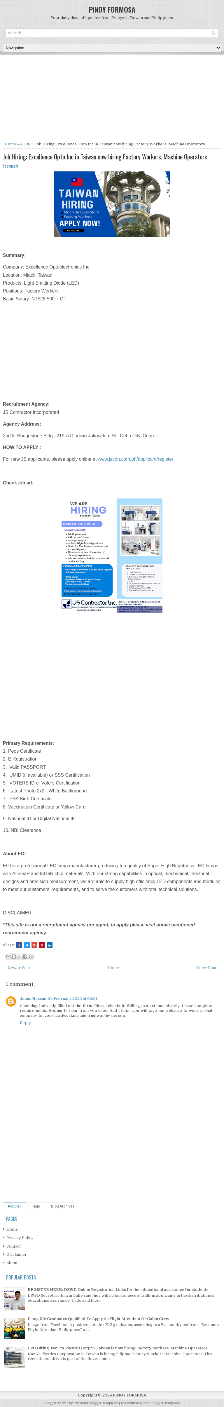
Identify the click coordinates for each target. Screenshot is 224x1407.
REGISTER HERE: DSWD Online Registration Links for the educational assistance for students (118, 1289)
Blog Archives (62, 1206)
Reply (25, 1023)
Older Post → (208, 968)
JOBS (25, 144)
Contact (13, 1246)
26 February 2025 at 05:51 (72, 998)
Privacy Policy (20, 1238)
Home (10, 144)
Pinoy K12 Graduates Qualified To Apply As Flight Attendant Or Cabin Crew (98, 1319)
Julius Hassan (33, 998)
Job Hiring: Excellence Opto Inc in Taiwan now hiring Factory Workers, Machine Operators (105, 156)
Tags (36, 1206)
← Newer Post (16, 968)
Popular (14, 1206)
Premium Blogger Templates (96, 1403)
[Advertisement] (112, 99)
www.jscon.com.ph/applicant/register (136, 459)
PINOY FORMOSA (112, 9)
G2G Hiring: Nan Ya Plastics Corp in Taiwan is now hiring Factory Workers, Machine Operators (117, 1348)
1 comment (10, 166)
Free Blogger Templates (161, 1403)
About (12, 1263)
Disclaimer (16, 1254)
